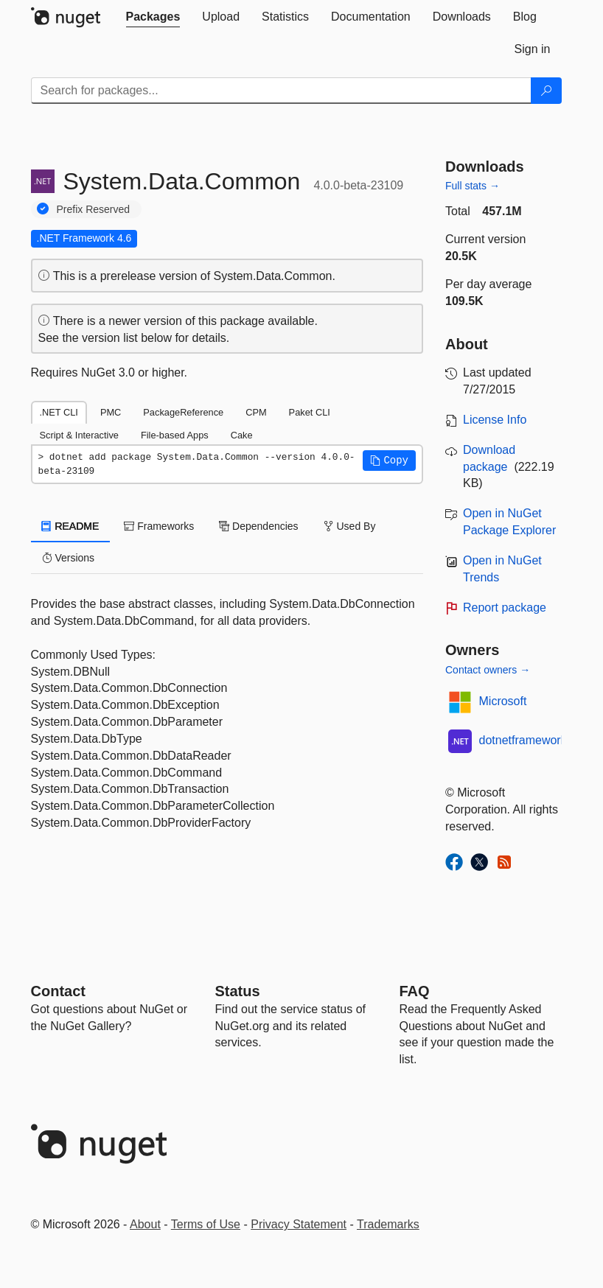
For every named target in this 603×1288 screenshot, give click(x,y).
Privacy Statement (298, 1224)
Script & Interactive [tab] (79, 435)
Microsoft (503, 701)
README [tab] (71, 526)
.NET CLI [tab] (59, 412)
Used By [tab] (350, 526)
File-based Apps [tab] (175, 435)
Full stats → (472, 186)
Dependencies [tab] (258, 526)
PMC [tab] (110, 412)
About (145, 1224)
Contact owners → (487, 670)
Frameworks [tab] (159, 526)
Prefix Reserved (93, 209)
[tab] (153, 17)
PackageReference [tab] (183, 412)
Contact (58, 991)
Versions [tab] (68, 557)
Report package (504, 607)
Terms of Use (205, 1224)
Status (237, 991)
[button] (389, 460)
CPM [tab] (255, 412)
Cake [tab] (242, 435)
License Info (494, 419)
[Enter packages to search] (281, 90)
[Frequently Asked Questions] (415, 991)
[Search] (546, 90)
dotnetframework (523, 740)
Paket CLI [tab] (309, 412)
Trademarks (388, 1224)
